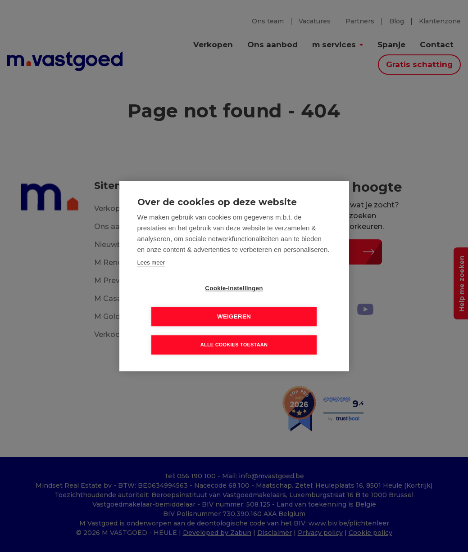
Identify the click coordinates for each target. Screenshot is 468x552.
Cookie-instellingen (182, 302)
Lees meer (151, 276)
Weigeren (286, 302)
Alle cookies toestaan (234, 330)
